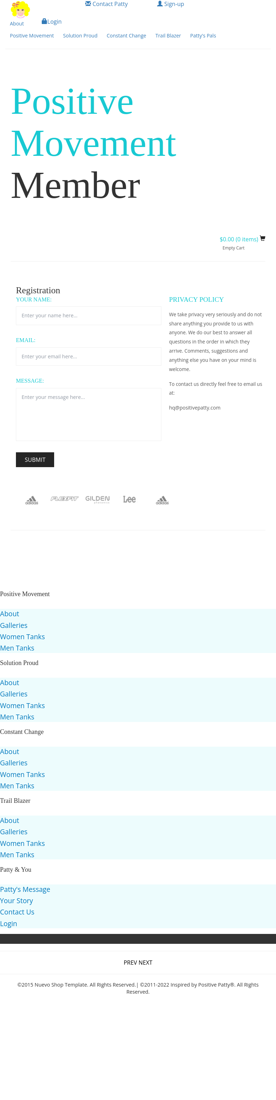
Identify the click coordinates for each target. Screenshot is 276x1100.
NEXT (146, 962)
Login (52, 21)
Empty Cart (234, 248)
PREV (130, 962)
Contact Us (17, 912)
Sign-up (170, 4)
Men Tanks (17, 648)
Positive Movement (32, 35)
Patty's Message (25, 889)
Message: (30, 381)
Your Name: (34, 299)
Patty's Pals (203, 35)
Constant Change (126, 35)
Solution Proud (80, 35)
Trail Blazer (168, 35)
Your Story (16, 900)
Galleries (14, 625)
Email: (25, 340)
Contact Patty (106, 4)
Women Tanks (22, 636)
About (17, 23)
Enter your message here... (88, 414)
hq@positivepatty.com (194, 407)
